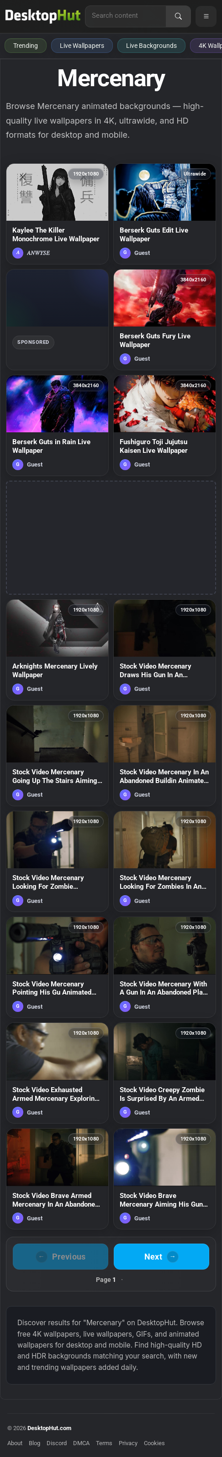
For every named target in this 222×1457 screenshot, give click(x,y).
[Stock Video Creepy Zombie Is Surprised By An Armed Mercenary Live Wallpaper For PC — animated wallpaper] (165, 1073)
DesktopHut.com (49, 1428)
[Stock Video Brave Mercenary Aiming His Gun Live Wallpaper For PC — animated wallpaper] (165, 1179)
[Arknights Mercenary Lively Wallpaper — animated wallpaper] (57, 650)
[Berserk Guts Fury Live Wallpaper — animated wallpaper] (165, 320)
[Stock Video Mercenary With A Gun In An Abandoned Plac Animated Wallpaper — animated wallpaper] (165, 967)
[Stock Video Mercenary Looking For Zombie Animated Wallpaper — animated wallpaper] (57, 861)
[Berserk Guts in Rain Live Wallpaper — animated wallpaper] (57, 425)
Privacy (128, 1443)
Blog (34, 1443)
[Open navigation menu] (206, 16)
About (14, 1443)
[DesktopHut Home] (42, 16)
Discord (57, 1443)
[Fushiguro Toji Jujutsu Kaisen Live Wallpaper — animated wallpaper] (165, 425)
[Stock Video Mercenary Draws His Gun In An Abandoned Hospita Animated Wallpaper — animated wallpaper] (165, 650)
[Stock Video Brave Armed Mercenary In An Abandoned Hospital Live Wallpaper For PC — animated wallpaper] (57, 1179)
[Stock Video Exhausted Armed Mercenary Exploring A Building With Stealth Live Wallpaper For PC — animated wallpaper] (57, 1073)
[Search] (178, 16)
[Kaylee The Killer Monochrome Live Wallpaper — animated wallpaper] (57, 214)
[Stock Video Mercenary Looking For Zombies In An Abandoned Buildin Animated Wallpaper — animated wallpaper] (165, 861)
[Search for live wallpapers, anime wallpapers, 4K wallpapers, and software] (125, 15)
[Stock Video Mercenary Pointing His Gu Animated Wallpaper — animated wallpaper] (57, 967)
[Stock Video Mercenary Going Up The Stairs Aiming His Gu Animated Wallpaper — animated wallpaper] (57, 755)
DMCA (81, 1443)
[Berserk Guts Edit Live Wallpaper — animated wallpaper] (165, 214)
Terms (104, 1443)
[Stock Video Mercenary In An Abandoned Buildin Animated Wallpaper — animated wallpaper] (165, 755)
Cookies (154, 1443)
